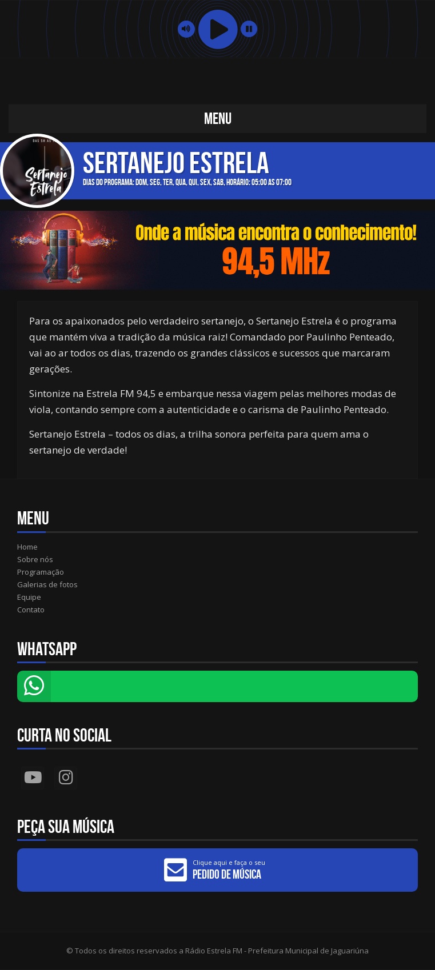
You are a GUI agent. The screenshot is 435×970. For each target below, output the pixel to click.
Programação (40, 572)
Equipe (29, 597)
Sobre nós (35, 559)
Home (27, 547)
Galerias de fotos (47, 584)
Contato (31, 609)
